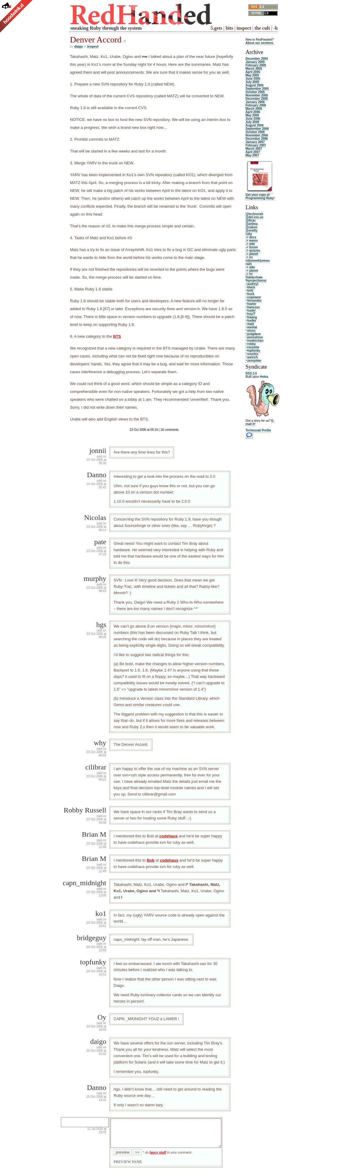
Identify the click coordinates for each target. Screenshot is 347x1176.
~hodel (251, 310)
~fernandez (254, 300)
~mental (251, 327)
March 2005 (254, 68)
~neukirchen (254, 340)
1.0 (266, 13)
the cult (262, 28)
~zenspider (254, 360)
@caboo (251, 227)
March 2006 (254, 108)
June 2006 (253, 118)
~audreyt (252, 284)
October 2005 (255, 92)
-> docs (251, 237)
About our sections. (260, 43)
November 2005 (257, 95)
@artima (252, 224)
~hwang (251, 317)
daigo (78, 46)
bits (229, 28)
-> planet (252, 254)
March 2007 (254, 148)
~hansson (253, 307)
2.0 (262, 6)
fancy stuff (158, 1158)
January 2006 (255, 102)
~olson (251, 330)
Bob (150, 860)
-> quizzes (253, 250)
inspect (243, 28)
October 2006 (255, 132)
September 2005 (257, 88)
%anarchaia (254, 277)
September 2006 (257, 128)
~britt (249, 290)
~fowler (251, 304)
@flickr (251, 220)
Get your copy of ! (260, 196)
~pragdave (253, 334)
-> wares (252, 240)
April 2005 (253, 72)
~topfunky (253, 350)
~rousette (252, 347)
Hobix (264, 376)
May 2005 (252, 75)
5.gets (216, 28)
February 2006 (256, 105)
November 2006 (257, 135)
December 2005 (257, 98)
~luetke (251, 320)
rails (249, 264)
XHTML (256, 13)
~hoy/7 (250, 314)
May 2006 (252, 115)
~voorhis (252, 354)
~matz (250, 324)
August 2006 (254, 125)
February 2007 (256, 145)
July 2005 (252, 82)
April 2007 (253, 152)
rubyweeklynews (257, 260)
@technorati (254, 214)
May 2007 (252, 155)
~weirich (252, 357)
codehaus (168, 836)
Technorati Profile (258, 430)
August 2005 (254, 85)
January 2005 (255, 62)
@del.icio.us (254, 217)
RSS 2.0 (251, 373)
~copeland (253, 297)
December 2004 (257, 58)
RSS (254, 6)
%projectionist (256, 280)
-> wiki (250, 244)
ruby (249, 234)
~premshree (254, 337)
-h (275, 28)
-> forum (252, 247)
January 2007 (255, 142)
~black (250, 287)
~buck (250, 294)
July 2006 (252, 122)
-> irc (249, 257)
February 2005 (256, 65)
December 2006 (257, 138)
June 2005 (253, 78)
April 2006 (253, 112)
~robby (251, 344)
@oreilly (251, 230)
